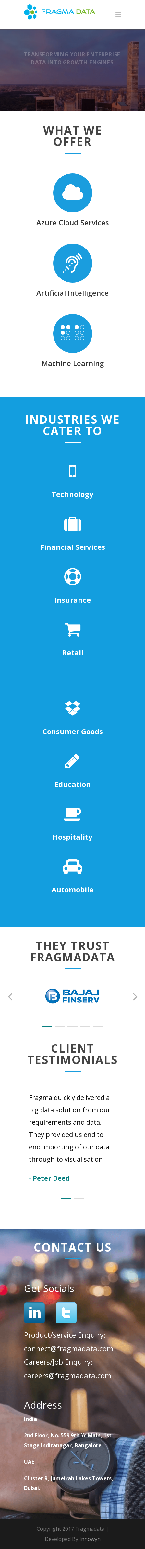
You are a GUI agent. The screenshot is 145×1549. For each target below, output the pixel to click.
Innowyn (90, 1538)
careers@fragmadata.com (67, 1375)
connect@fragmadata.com (68, 1348)
